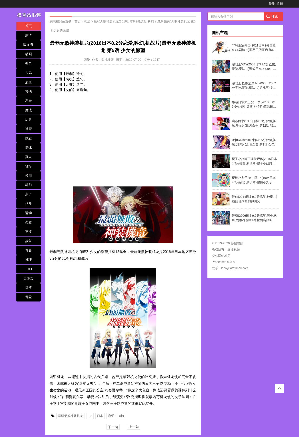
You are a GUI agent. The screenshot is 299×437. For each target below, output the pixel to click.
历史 (28, 119)
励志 (28, 138)
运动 (28, 213)
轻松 (28, 166)
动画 (28, 54)
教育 (28, 63)
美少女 (28, 278)
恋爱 (28, 222)
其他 (28, 91)
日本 (100, 416)
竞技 (28, 231)
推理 (28, 259)
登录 (271, 4)
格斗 (28, 203)
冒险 (28, 297)
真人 (28, 157)
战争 (28, 241)
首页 (28, 26)
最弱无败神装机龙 (70, 416)
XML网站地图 (221, 255)
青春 (28, 250)
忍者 (28, 101)
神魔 (28, 129)
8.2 (90, 416)
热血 (28, 82)
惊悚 (28, 147)
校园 (28, 175)
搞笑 (28, 287)
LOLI (28, 269)
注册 (280, 4)
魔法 (28, 110)
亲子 (28, 194)
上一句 (134, 427)
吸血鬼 (28, 45)
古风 (28, 73)
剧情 (28, 35)
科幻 (28, 185)
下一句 (113, 427)
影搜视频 (233, 249)
